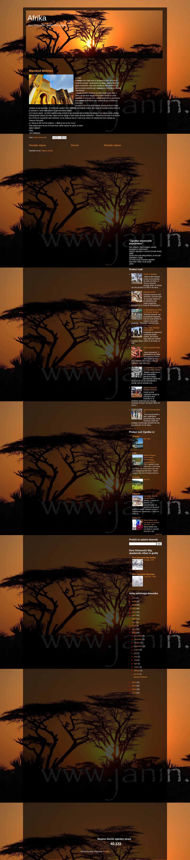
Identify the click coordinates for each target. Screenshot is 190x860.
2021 (134, 615)
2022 (134, 612)
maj (135, 660)
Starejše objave (112, 145)
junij (136, 657)
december (138, 636)
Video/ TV (136, 518)
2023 (134, 608)
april (136, 664)
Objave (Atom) (47, 151)
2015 (134, 682)
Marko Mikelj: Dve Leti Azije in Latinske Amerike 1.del (151, 522)
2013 (134, 689)
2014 (134, 686)
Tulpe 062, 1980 (150, 576)
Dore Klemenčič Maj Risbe (143, 574)
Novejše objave (37, 145)
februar (137, 671)
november (138, 639)
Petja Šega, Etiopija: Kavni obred (152, 329)
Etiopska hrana (149, 292)
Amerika (135, 436)
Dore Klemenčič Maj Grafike (144, 558)
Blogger (106, 851)
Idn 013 (147, 479)
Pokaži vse (158, 534)
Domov (75, 145)
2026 (134, 598)
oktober (137, 643)
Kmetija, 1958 (149, 560)
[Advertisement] (151, 84)
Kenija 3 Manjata (150, 274)
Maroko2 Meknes (41, 70)
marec (137, 667)
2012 (134, 693)
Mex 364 (147, 439)
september (138, 646)
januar (137, 674)
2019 (134, 622)
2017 (134, 629)
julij (135, 653)
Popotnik (136, 494)
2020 (134, 619)
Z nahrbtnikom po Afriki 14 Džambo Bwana (153, 311)
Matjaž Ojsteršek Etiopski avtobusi (150, 389)
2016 (134, 633)
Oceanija (136, 477)
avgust (137, 650)
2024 (134, 605)
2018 (134, 626)
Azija (134, 453)
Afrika (36, 18)
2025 (134, 601)
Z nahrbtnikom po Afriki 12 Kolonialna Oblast (153, 369)
